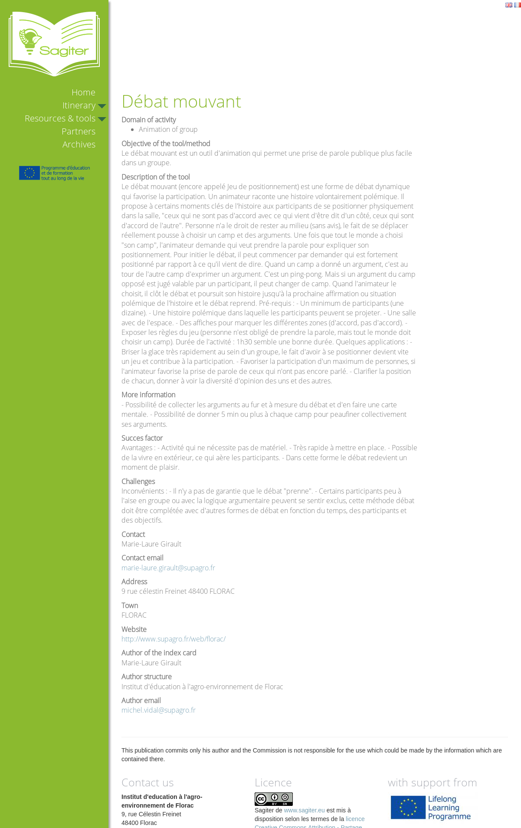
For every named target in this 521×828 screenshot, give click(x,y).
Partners (78, 131)
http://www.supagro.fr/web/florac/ (173, 639)
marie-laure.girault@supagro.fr (168, 568)
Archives (78, 144)
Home (83, 92)
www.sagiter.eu (304, 810)
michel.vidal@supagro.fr (158, 710)
